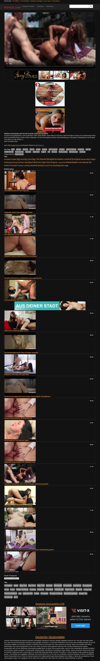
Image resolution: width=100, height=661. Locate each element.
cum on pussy (53, 149)
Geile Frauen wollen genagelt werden (16, 330)
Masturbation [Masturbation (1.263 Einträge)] (72, 162)
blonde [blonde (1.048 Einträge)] (43, 159)
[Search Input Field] (79, 6)
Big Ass (18, 149)
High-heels (36, 152)
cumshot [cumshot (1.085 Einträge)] (67, 159)
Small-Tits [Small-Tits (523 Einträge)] (48, 165)
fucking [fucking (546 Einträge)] (14, 162)
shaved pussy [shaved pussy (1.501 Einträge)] (37, 165)
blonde (38, 149)
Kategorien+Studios (28, 6)
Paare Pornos (19, 154)
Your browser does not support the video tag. (50, 40)
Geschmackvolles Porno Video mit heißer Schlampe (21, 352)
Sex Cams (47, 1)
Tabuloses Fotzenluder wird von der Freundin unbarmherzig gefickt (26, 484)
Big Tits (32, 149)
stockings (82, 152)
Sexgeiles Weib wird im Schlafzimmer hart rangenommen (23, 278)
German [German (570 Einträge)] (20, 162)
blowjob (44, 149)
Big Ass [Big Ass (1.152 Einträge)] (20, 159)
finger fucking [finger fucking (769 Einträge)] (22, 589)
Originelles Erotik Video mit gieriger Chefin (18, 212)
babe (12, 149)
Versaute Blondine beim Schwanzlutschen (18, 300)
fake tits (88, 149)
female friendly (8, 152)
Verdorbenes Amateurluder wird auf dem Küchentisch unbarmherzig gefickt (29, 549)
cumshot (61, 149)
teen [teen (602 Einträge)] (63, 165)
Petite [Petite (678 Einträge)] (6, 165)
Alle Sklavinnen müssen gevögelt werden (17, 234)
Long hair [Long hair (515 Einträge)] (61, 162)
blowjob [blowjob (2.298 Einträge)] (50, 159)
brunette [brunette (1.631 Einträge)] (59, 159)
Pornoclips (55, 1)
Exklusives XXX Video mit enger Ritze (16, 374)
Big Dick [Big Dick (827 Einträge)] (28, 159)
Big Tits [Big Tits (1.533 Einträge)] (35, 159)
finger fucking (19, 152)
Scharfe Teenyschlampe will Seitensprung (18, 418)
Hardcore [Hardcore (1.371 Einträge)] (36, 162)
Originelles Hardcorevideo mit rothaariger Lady (19, 462)
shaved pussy (73, 152)
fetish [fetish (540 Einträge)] (88, 159)
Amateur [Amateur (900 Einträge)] (8, 159)
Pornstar (54, 152)
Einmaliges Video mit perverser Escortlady (18, 506)
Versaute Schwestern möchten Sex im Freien (19, 528)
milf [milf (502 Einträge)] (80, 162)
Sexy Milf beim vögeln (11, 571)
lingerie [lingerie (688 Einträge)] (54, 162)
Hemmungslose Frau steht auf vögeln (16, 440)
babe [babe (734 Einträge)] (14, 159)
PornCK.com (12, 7)
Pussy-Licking (63, 152)
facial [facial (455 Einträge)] (83, 159)
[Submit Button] (91, 6)
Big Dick (25, 149)
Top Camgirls (25, 1)
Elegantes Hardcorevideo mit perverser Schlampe (20, 256)
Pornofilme (15, 1)
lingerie (43, 152)
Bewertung (50, 6)
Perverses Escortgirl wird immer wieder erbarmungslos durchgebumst (27, 396)
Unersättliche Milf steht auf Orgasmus (16, 190)
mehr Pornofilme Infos (10, 141)
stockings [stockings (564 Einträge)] (57, 165)
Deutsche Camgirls (36, 1)
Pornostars (40, 6)
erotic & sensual (71, 149)
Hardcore (28, 152)
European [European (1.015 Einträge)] (76, 159)
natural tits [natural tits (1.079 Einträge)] (87, 162)
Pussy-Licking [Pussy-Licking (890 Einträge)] (23, 165)
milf (49, 152)
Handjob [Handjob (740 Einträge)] (28, 162)
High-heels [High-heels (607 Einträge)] (46, 162)
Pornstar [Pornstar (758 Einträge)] (13, 165)
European (81, 149)
